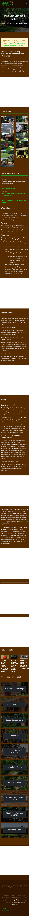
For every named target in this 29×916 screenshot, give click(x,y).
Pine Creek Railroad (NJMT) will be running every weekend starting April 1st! (14, 666)
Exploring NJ (15, 899)
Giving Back (24, 522)
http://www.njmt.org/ (8, 188)
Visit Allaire (10, 23)
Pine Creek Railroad (22, 23)
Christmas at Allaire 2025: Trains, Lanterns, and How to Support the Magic (4, 666)
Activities (22, 885)
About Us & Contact (21, 887)
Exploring (15, 885)
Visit (9, 885)
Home (3, 23)
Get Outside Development (19, 900)
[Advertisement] (14, 92)
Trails (3, 887)
